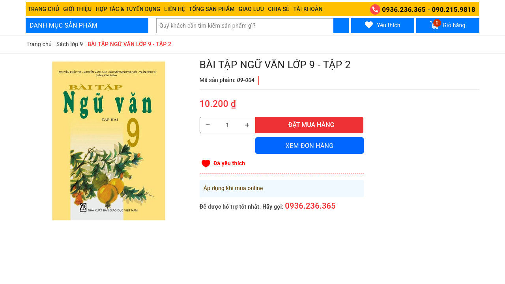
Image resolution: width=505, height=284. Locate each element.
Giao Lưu (251, 9)
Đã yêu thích (229, 163)
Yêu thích (382, 25)
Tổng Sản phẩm (212, 9)
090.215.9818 (453, 9)
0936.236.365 (403, 9)
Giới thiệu (77, 9)
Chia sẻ (278, 9)
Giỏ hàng (447, 24)
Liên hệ (174, 9)
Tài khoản (307, 9)
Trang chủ (43, 9)
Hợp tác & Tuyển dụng (127, 9)
